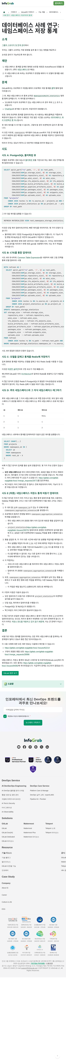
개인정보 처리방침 (38, 963)
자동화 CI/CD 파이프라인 (11, 799)
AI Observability (7, 812)
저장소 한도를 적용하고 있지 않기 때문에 (28, 622)
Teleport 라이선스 (52, 832)
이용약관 (49, 963)
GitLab (4, 828)
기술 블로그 (6, 857)
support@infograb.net (29, 968)
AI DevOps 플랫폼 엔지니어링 (13, 791)
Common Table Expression (29, 258)
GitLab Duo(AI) (7, 832)
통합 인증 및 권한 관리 (10, 795)
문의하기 (59, 3)
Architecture (26, 374)
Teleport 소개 (50, 828)
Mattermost (28, 828)
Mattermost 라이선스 (31, 837)
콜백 (53, 88)
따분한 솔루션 (13, 369)
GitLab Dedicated (8, 837)
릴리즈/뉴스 (6, 862)
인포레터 (5, 870)
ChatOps (8, 109)
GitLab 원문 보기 (10, 673)
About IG (5, 888)
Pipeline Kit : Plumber (38, 799)
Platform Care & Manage (39, 791)
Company (6, 883)
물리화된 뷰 (30, 160)
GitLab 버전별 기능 (9, 866)
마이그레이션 (7, 807)
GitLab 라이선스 (8, 841)
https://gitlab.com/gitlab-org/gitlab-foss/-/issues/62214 (27, 648)
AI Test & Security (8, 803)
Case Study (8, 876)
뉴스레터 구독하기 (33, 723)
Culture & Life (7, 902)
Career (4, 895)
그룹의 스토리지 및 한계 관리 (13, 45)
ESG (3, 909)
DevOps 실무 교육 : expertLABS (42, 795)
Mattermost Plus (30, 832)
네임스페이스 (22, 70)
